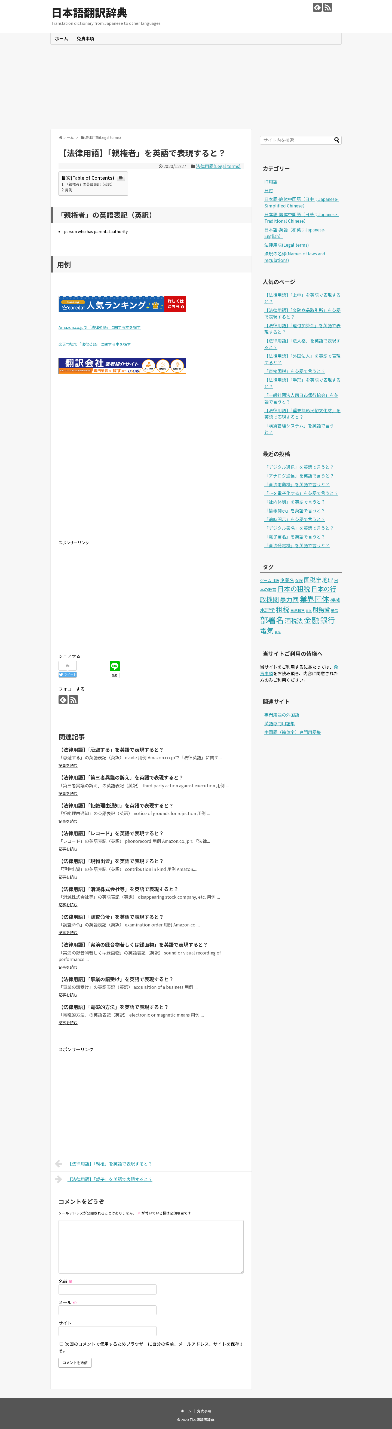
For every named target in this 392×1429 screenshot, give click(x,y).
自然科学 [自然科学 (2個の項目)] (297, 610)
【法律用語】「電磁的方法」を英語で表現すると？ (114, 1006)
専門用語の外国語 (281, 714)
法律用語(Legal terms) (218, 166)
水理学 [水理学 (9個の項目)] (267, 609)
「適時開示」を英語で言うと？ (294, 519)
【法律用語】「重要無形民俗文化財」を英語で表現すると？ (302, 413)
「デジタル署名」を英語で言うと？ (299, 528)
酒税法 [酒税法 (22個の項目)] (294, 620)
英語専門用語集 (279, 723)
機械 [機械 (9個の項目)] (335, 599)
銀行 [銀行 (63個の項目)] (327, 619)
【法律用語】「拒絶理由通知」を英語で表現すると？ (116, 805)
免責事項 (85, 38)
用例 (68, 189)
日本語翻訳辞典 (89, 12)
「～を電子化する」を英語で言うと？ (301, 493)
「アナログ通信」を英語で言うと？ (299, 475)
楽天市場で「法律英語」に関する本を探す (95, 344)
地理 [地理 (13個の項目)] (327, 580)
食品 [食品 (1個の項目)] (278, 632)
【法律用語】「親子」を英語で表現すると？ (103, 1179)
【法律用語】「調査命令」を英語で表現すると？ (111, 916)
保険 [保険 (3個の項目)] (299, 580)
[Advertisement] (196, 87)
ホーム (61, 38)
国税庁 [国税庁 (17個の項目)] (312, 579)
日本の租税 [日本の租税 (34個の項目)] (293, 588)
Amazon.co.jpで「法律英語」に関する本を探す (100, 327)
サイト (65, 1323)
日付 (268, 190)
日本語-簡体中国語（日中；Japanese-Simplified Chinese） (301, 202)
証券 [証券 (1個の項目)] (309, 611)
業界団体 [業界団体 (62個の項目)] (314, 598)
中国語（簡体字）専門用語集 (292, 732)
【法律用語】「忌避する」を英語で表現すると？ (111, 749)
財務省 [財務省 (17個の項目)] (321, 609)
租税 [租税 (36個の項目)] (282, 609)
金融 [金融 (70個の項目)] (311, 619)
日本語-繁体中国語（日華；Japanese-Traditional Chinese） (301, 217)
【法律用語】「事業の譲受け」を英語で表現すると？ (116, 979)
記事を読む (68, 765)
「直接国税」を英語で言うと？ (294, 371)
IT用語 (270, 181)
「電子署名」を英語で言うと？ (294, 536)
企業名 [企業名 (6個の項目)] (287, 580)
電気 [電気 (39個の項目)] (267, 630)
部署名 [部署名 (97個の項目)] (272, 619)
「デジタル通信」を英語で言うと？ (299, 467)
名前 (66, 1281)
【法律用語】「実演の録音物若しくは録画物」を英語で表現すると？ (133, 944)
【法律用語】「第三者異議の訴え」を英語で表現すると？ (121, 777)
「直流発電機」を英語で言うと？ (297, 545)
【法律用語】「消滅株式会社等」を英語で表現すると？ (119, 888)
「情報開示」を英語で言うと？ (294, 510)
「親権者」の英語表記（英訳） (90, 184)
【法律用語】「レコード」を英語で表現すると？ (111, 833)
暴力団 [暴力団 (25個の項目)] (289, 599)
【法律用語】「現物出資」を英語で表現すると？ (111, 860)
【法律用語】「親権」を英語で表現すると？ (103, 1163)
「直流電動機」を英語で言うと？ (297, 484)
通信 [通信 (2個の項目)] (334, 610)
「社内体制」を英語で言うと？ (294, 501)
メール (68, 1302)
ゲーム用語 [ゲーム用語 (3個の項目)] (269, 580)
